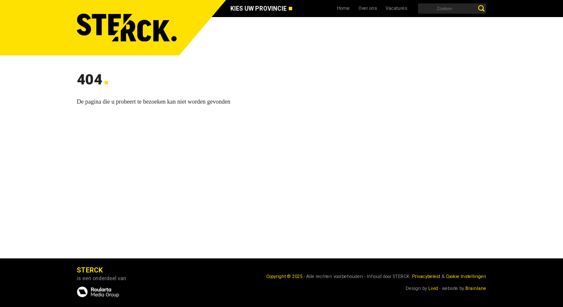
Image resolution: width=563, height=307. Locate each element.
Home (343, 8)
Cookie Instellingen (466, 276)
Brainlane (475, 288)
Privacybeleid (426, 276)
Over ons (367, 8)
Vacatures (396, 8)
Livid (433, 288)
